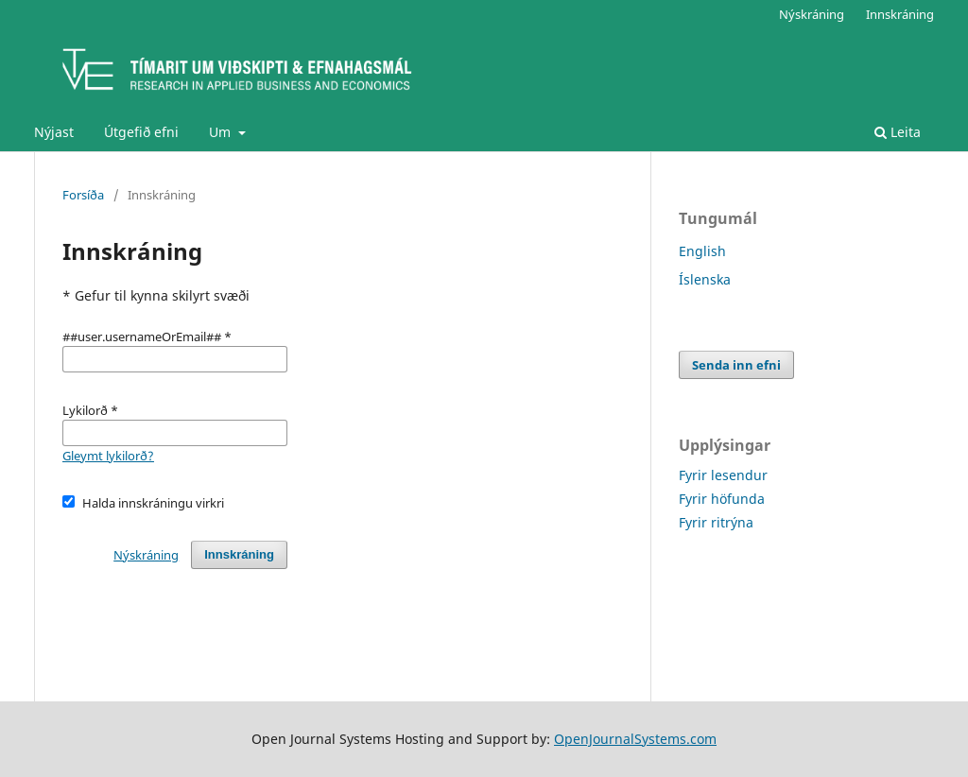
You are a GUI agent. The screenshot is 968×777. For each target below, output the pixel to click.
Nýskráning (811, 14)
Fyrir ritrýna (716, 522)
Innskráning (900, 14)
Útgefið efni (141, 132)
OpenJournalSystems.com (635, 739)
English (702, 251)
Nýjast (54, 132)
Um (221, 132)
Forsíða (83, 194)
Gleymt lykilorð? (108, 455)
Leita (897, 132)
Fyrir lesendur (723, 475)
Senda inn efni (736, 364)
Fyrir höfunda (722, 499)
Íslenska (705, 279)
